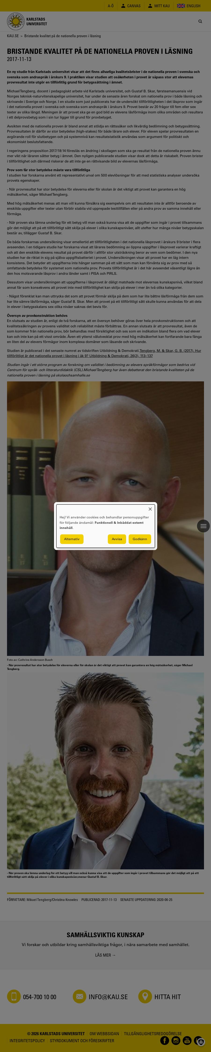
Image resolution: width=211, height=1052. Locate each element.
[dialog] (105, 526)
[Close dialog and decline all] (150, 507)
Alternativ (72, 539)
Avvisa (117, 539)
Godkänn (140, 539)
